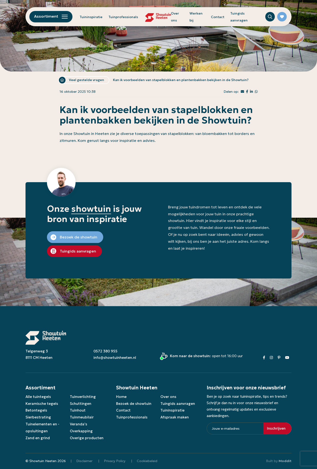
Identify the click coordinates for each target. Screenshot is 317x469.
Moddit (285, 461)
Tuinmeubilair (82, 417)
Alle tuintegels (38, 396)
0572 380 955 (105, 351)
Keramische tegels (42, 403)
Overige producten (86, 438)
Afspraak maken (174, 417)
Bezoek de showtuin (133, 403)
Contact (217, 17)
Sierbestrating (38, 417)
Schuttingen (80, 403)
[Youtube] (287, 357)
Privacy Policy (114, 461)
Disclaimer (84, 461)
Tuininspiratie (91, 17)
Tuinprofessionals (123, 17)
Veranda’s (78, 424)
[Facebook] (264, 357)
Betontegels (36, 410)
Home (62, 80)
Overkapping (81, 431)
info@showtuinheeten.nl (114, 357)
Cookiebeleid (147, 461)
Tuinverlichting (83, 396)
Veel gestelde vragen (86, 80)
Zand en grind (38, 438)
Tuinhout (78, 410)
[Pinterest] (279, 357)
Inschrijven (276, 428)
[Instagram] (271, 357)
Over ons (168, 396)
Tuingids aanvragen (177, 403)
